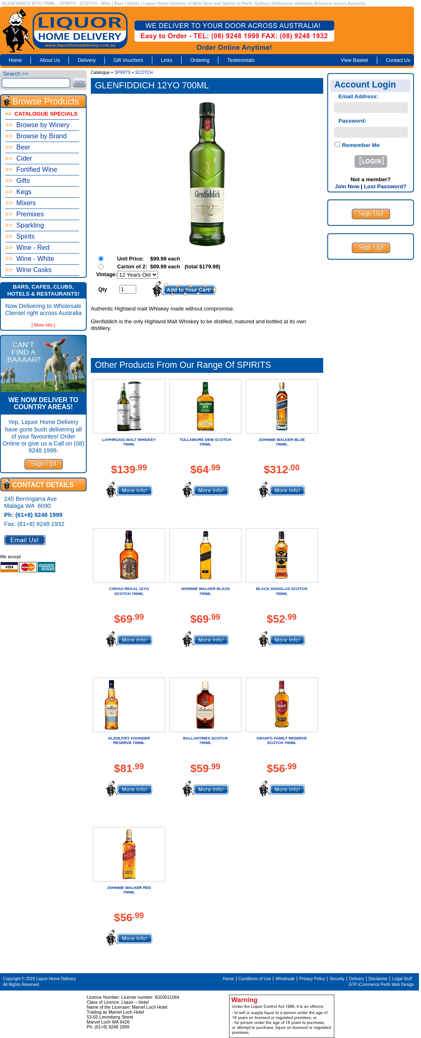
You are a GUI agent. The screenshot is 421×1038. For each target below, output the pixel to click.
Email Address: (358, 96)
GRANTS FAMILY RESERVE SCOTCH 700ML (281, 740)
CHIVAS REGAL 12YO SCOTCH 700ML (129, 591)
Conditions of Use (255, 978)
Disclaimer (378, 978)
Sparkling (24, 225)
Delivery (86, 60)
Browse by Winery (37, 124)
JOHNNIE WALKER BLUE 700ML (281, 442)
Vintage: (106, 274)
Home (15, 60)
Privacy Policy (312, 978)
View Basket (354, 60)
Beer (17, 147)
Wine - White (29, 258)
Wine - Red (27, 247)
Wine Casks (28, 269)
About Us (50, 60)
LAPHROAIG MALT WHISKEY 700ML (129, 442)
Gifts (17, 180)
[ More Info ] (43, 324)
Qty (102, 289)
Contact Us (398, 60)
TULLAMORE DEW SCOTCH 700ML (205, 442)
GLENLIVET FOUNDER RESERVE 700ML (129, 740)
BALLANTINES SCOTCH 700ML (205, 740)
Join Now (347, 186)
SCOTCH (144, 72)
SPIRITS (122, 72)
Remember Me (360, 145)
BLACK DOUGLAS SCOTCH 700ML (281, 591)
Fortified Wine (31, 169)
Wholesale (285, 978)
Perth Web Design (397, 984)
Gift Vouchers (128, 60)
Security (336, 978)
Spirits (20, 236)
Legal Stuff (402, 978)
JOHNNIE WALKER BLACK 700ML (205, 591)
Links (167, 60)
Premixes (24, 214)
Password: (352, 121)
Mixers (20, 202)
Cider (18, 158)
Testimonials (240, 60)
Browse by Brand (35, 136)
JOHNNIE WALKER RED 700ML (129, 890)
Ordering (200, 60)
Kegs (18, 191)
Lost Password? (385, 186)
